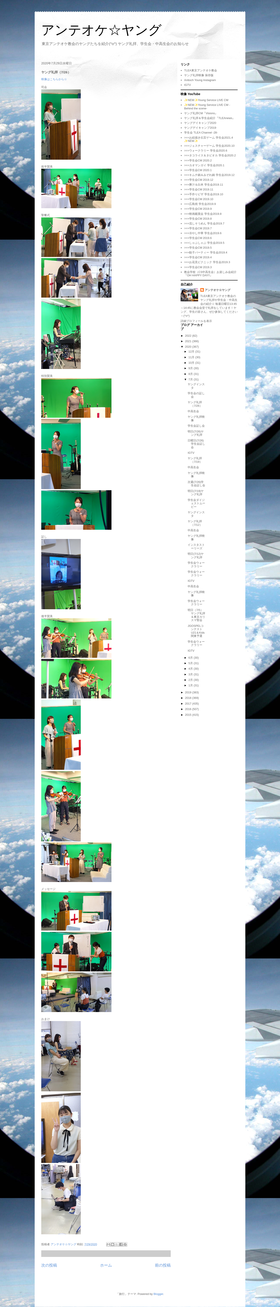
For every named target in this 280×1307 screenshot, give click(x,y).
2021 (188, 341)
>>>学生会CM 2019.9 (198, 208)
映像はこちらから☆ (54, 79)
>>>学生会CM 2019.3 (198, 267)
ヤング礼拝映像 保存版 (199, 75)
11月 (191, 357)
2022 (188, 335)
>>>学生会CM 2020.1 (198, 170)
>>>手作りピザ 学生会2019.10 (203, 194)
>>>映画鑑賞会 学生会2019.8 (202, 213)
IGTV (187, 85)
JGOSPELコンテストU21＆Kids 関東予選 (196, 631)
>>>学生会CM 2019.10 (198, 199)
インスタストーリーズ (196, 546)
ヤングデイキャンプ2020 (200, 123)
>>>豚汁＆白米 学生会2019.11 (203, 184)
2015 (188, 714)
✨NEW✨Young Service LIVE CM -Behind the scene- (207, 106)
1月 (191, 685)
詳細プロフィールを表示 (196, 321)
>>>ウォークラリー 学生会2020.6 (205, 150)
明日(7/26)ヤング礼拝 (196, 433)
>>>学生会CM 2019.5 (198, 247)
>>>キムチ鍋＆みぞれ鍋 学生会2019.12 (209, 175)
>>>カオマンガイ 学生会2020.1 (204, 165)
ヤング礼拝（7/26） (195, 404)
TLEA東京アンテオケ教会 (200, 70)
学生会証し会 (196, 425)
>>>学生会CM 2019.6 (198, 238)
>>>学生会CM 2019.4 (198, 257)
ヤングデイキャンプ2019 (200, 127)
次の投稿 (49, 1265)
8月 (191, 374)
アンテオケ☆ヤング (101, 30)
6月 (191, 657)
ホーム (106, 1265)
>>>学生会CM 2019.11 (198, 189)
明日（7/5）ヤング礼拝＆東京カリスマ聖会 (196, 615)
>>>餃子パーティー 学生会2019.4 (205, 252)
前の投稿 (163, 1265)
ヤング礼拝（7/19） (195, 460)
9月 (191, 368)
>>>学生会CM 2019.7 (198, 228)
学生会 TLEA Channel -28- (201, 132)
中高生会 (193, 411)
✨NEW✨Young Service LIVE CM (206, 100)
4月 (191, 668)
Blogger (158, 1294)
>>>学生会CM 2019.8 (198, 218)
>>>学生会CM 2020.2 (198, 160)
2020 (188, 346)
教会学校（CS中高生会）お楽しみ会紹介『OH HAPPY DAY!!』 (210, 273)
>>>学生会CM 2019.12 (198, 179)
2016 (188, 709)
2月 (191, 680)
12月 (191, 351)
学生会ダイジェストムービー (196, 503)
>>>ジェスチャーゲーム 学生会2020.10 (209, 145)
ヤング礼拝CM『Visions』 (201, 113)
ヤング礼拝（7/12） (195, 523)
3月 (191, 674)
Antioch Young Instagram (200, 80)
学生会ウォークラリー (196, 564)
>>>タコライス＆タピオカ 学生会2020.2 (210, 155)
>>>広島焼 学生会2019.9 (200, 204)
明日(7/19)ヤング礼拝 (196, 492)
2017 (188, 703)
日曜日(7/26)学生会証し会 (196, 444)
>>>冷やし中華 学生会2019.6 (202, 233)
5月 (191, 663)
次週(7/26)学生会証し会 (196, 483)
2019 (188, 692)
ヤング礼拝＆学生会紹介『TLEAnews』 (209, 118)
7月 (191, 379)
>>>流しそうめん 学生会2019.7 (204, 223)
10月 (191, 362)
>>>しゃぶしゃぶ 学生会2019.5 (204, 242)
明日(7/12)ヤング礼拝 (196, 555)
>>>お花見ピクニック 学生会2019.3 (207, 262)
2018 (188, 698)
